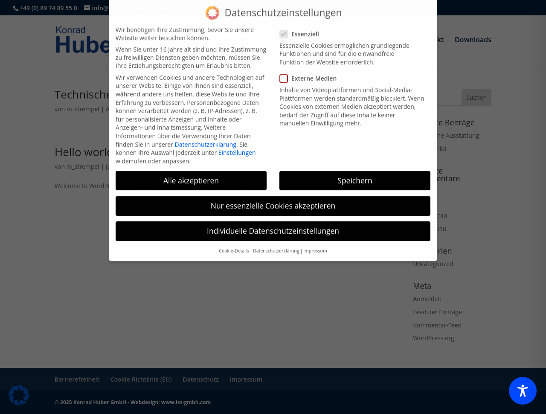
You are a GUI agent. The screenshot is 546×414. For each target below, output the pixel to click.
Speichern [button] (354, 167)
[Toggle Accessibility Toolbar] (522, 390)
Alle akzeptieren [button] (191, 167)
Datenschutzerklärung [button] (276, 237)
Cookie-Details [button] (234, 237)
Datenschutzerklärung (205, 131)
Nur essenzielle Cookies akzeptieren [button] (273, 192)
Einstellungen (237, 139)
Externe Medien (311, 65)
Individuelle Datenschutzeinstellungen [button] (273, 217)
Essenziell (302, 20)
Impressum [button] (315, 237)
